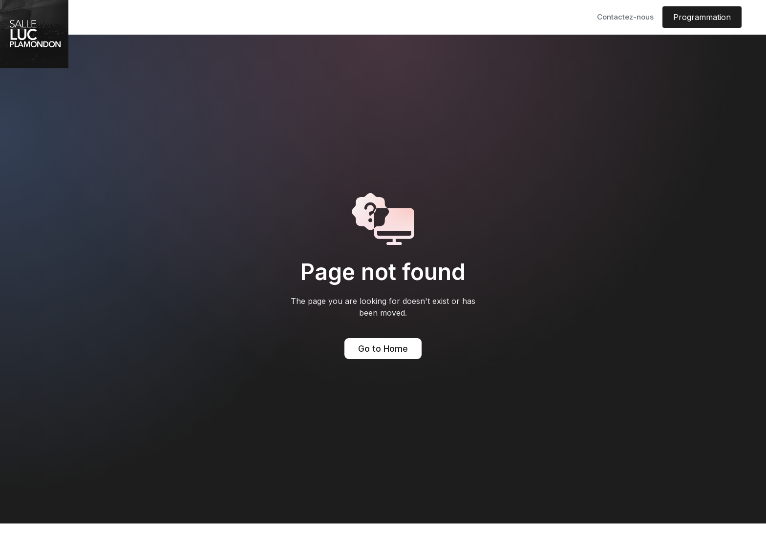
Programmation (702, 17)
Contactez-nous (625, 16)
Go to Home (383, 348)
